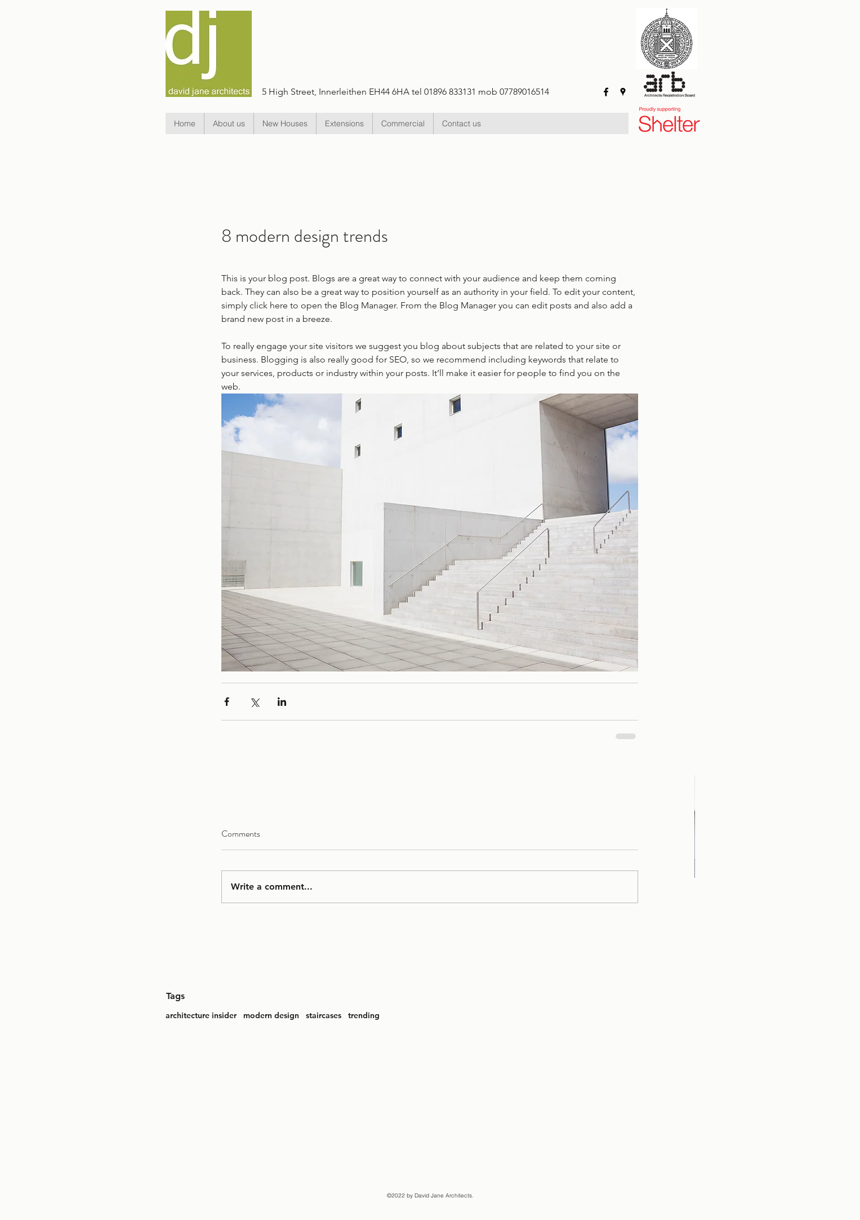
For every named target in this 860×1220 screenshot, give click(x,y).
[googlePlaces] (623, 92)
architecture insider (201, 1015)
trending (364, 1015)
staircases (323, 1015)
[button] (284, 123)
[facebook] (606, 92)
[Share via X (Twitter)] (254, 701)
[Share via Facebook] (226, 701)
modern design (271, 1015)
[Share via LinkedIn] (282, 701)
